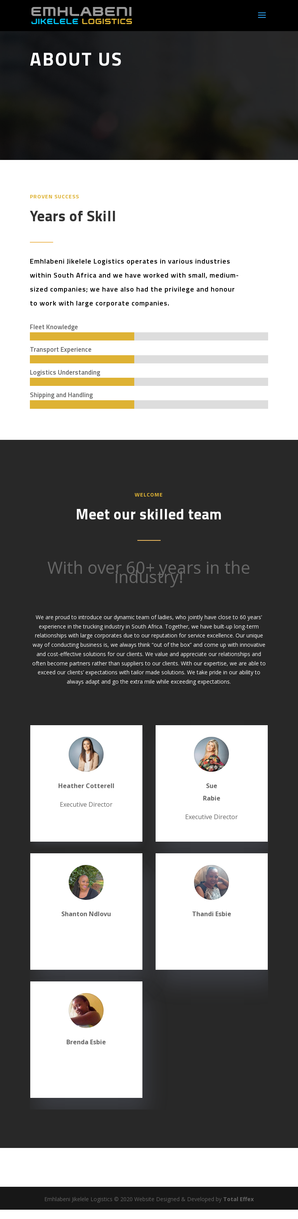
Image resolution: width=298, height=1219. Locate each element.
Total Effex (238, 1199)
